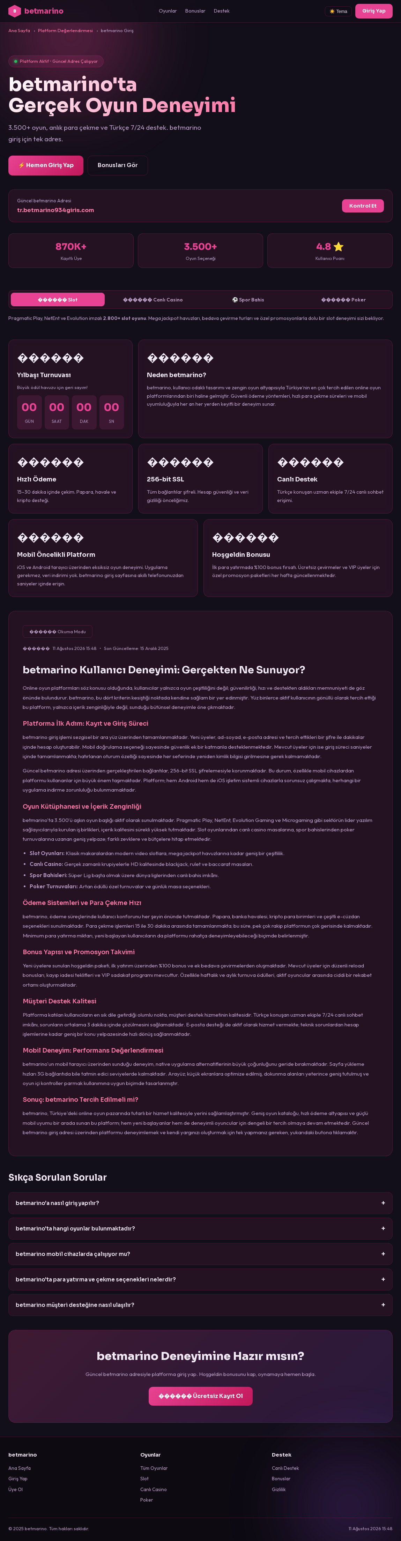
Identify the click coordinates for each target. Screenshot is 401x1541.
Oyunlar (168, 11)
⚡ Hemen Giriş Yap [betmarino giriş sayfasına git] (46, 165)
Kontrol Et (363, 206)
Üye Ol (15, 1489)
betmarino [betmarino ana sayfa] (36, 11)
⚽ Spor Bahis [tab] (248, 300)
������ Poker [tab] (343, 300)
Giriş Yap (18, 1478)
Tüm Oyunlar (154, 1468)
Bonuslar (195, 11)
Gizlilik (279, 1489)
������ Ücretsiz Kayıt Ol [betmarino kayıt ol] (200, 1396)
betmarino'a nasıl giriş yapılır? (200, 1203)
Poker (146, 1500)
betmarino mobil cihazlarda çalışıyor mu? (200, 1254)
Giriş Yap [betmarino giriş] (374, 11)
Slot (144, 1478)
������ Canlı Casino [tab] (153, 300)
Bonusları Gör (118, 165)
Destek (222, 11)
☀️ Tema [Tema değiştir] (338, 11)
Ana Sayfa (19, 1468)
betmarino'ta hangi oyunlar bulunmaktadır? (200, 1229)
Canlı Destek (285, 1468)
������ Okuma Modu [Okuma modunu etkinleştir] (58, 632)
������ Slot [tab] (58, 300)
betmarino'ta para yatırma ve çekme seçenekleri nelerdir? (200, 1280)
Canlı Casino (153, 1489)
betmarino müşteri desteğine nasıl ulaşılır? (200, 1305)
